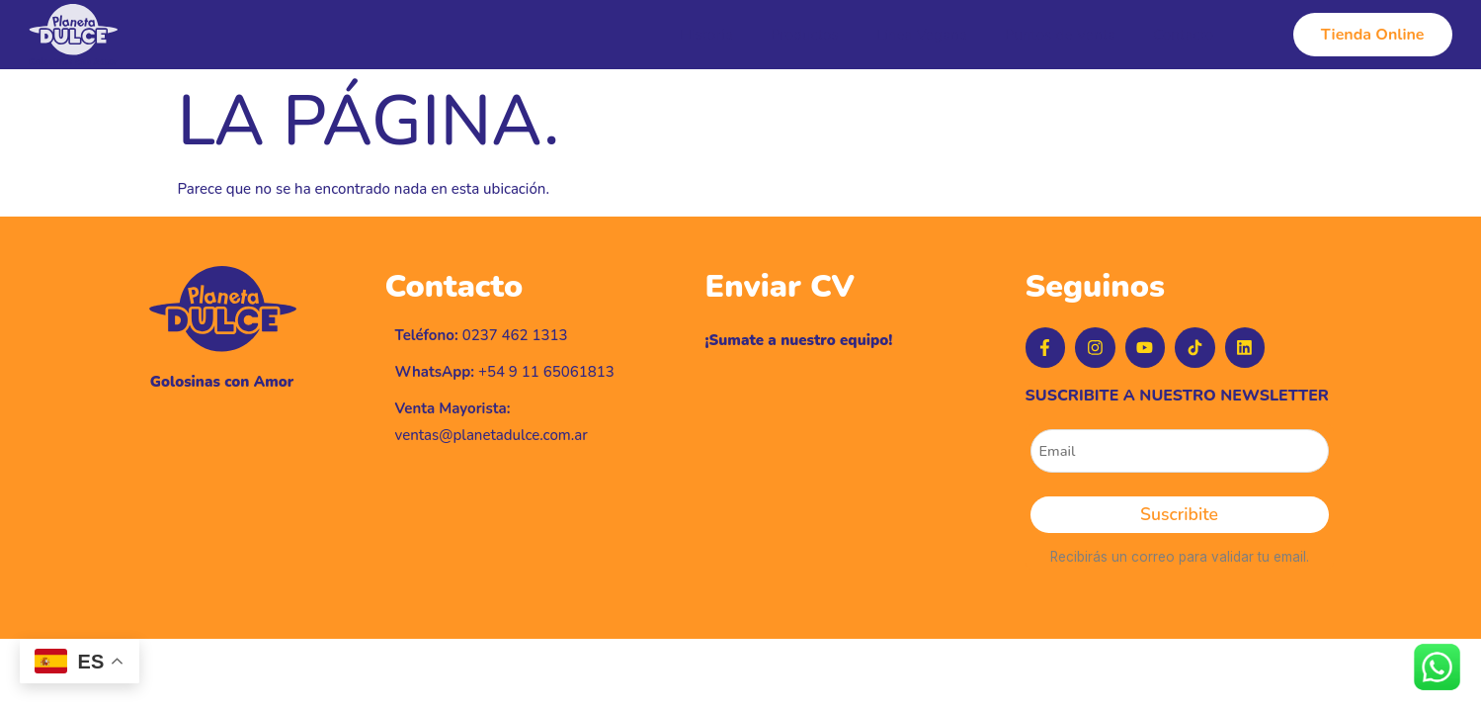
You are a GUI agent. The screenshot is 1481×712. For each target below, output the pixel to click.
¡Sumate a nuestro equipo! (799, 340)
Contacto (1184, 34)
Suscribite (1179, 523)
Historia (715, 34)
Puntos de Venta (1062, 34)
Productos (811, 34)
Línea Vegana (925, 34)
